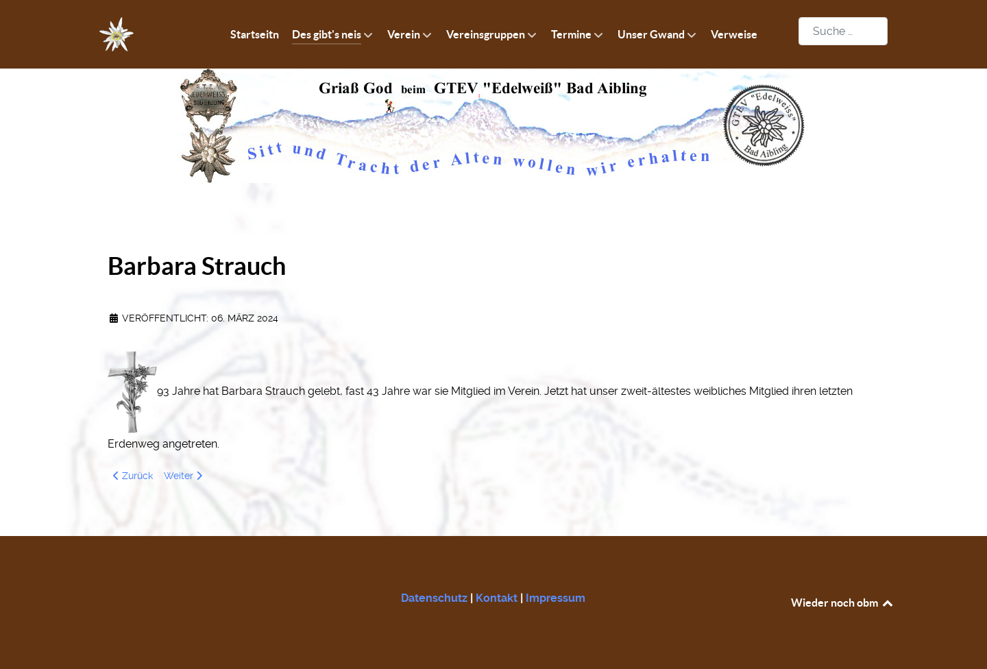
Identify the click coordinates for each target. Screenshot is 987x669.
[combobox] (843, 31)
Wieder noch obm (842, 602)
